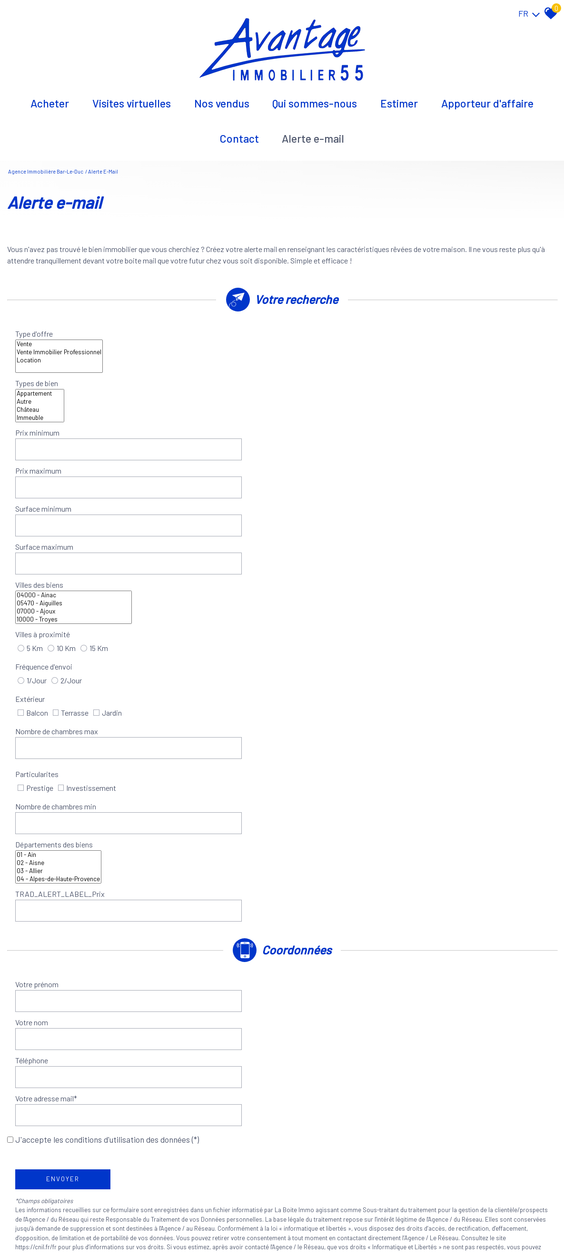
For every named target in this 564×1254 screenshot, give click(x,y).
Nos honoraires (127, 1225)
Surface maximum (323, 394)
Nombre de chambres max (60, 480)
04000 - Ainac (203, 415)
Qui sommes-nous (314, 97)
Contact (239, 132)
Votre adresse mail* (325, 650)
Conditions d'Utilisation (249, 811)
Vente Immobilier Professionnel (188, 332)
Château (444, 340)
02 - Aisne (187, 536)
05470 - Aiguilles (203, 423)
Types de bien (315, 335)
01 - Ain (187, 528)
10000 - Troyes (203, 440)
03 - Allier (187, 544)
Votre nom (310, 624)
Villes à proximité (321, 427)
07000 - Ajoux (203, 432)
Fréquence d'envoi (47, 456)
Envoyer (66, 715)
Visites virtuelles (131, 97)
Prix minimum (41, 368)
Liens (159, 1225)
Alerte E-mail (313, 132)
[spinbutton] (207, 368)
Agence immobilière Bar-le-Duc (45, 163)
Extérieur (309, 456)
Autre (444, 332)
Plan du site (39, 1225)
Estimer (399, 97)
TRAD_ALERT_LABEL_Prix (339, 539)
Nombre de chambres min (334, 507)
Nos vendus (221, 97)
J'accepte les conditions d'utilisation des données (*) (107, 675)
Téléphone (35, 650)
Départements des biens (58, 539)
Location (188, 340)
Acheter (49, 97)
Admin (178, 1225)
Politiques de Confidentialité (163, 811)
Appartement (444, 324)
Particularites (40, 507)
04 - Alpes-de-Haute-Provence (187, 552)
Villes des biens (43, 427)
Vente (188, 324)
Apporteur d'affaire (487, 97)
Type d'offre (38, 335)
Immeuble (444, 348)
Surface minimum (47, 394)
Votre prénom (40, 624)
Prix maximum (317, 368)
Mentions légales (80, 1225)
